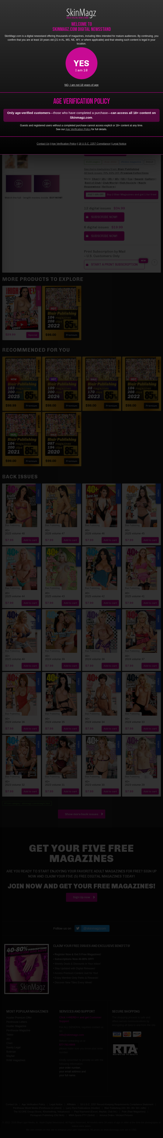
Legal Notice (119, 143)
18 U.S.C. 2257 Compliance (94, 143)
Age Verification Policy (78, 129)
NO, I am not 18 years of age (82, 84)
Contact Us (43, 143)
